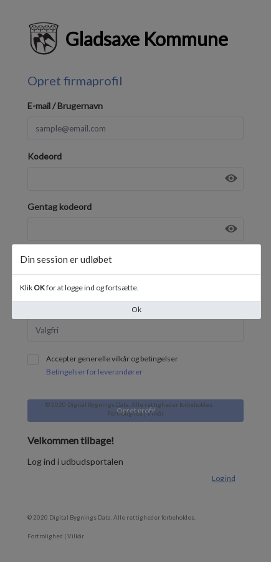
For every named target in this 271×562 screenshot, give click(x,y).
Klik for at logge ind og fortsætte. (79, 287)
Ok (136, 309)
